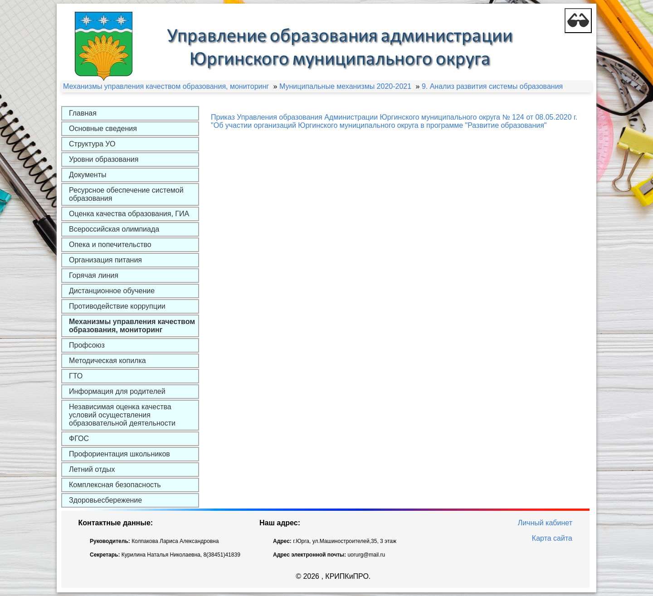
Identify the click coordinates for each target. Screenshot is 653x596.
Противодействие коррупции (117, 306)
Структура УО (92, 144)
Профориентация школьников (119, 454)
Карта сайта (552, 538)
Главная (83, 113)
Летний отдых (92, 469)
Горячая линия (93, 275)
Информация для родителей (117, 391)
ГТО (76, 376)
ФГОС (79, 438)
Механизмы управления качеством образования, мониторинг (132, 326)
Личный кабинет (545, 523)
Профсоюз (87, 345)
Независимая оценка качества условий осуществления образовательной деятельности (122, 415)
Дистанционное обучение (112, 291)
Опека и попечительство (110, 244)
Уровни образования (103, 159)
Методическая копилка (107, 360)
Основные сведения (103, 128)
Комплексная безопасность (115, 485)
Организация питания (105, 260)
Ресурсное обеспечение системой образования (126, 194)
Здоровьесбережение (105, 500)
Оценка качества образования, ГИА (129, 214)
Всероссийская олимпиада (114, 229)
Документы (87, 175)
